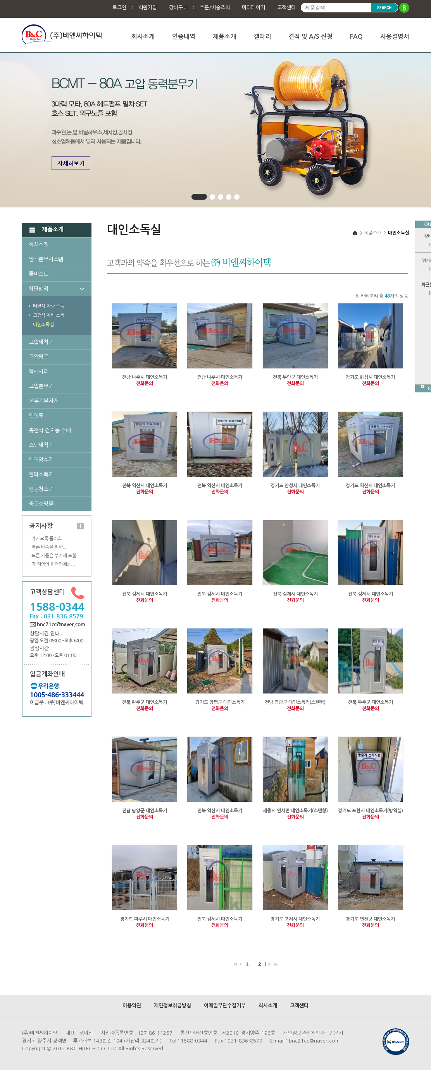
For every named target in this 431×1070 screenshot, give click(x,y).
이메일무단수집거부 (225, 1005)
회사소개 (143, 36)
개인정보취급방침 (172, 1005)
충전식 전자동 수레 (50, 430)
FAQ (356, 36)
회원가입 (147, 7)
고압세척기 (41, 342)
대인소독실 (43, 324)
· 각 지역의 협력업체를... (52, 564)
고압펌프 (38, 357)
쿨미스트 (38, 274)
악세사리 (38, 371)
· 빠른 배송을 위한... (48, 547)
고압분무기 (41, 386)
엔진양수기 (41, 459)
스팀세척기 (41, 445)
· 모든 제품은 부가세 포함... (55, 555)
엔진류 (36, 415)
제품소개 (224, 36)
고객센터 (286, 7)
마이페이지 (253, 7)
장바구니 (178, 7)
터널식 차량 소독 (48, 306)
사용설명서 (394, 36)
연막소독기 (41, 474)
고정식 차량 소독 (48, 315)
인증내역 (183, 36)
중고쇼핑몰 (41, 504)
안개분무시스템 (46, 259)
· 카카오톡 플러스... (47, 538)
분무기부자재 (43, 401)
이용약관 (131, 1005)
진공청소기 (41, 489)
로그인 (119, 7)
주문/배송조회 (215, 7)
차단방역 (38, 288)
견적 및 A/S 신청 (310, 36)
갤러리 (262, 36)
